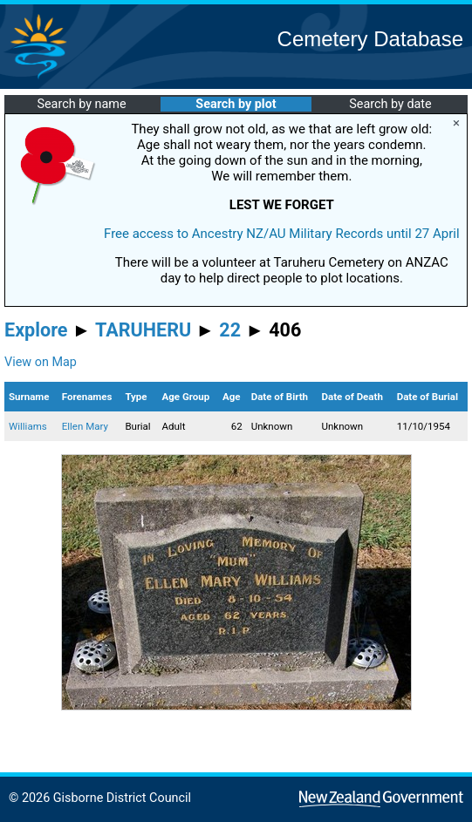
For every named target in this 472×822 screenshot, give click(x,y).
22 (230, 330)
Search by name (81, 104)
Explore (36, 330)
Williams (28, 426)
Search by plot (235, 104)
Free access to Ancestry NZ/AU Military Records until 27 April (282, 233)
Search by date (390, 104)
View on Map (40, 362)
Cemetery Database (370, 39)
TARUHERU (143, 330)
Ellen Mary (85, 426)
